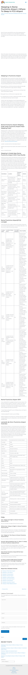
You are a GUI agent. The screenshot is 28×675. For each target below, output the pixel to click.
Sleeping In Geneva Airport (7, 574)
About (14, 667)
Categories (3, 659)
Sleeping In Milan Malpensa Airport (9, 583)
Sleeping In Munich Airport (7, 575)
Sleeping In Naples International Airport (9, 651)
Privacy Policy (14, 672)
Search (2, 637)
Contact (14, 668)
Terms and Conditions (14, 670)
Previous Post (4, 589)
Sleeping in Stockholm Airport (8, 582)
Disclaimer (14, 671)
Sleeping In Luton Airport (7, 572)
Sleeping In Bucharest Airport (8, 578)
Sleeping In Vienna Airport (7, 580)
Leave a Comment (4, 13)
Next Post (24, 589)
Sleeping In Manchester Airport (8, 570)
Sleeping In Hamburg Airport (8, 577)
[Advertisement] (14, 24)
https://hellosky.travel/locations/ (11, 141)
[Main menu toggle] (26, 2)
